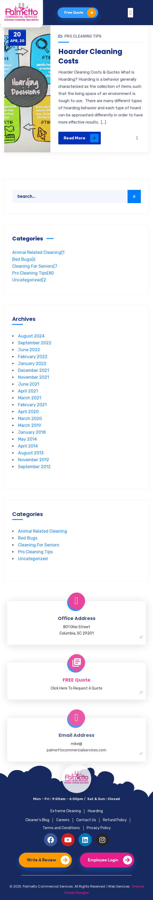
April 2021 (28, 391)
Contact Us (86, 820)
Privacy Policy (99, 828)
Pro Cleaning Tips (82, 36)
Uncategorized (29, 279)
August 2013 (30, 452)
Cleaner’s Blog (37, 820)
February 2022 (32, 356)
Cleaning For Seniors (34, 266)
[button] (130, 12)
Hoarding (95, 811)
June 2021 (28, 384)
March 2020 (30, 418)
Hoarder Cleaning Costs (90, 56)
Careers (62, 820)
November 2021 (33, 377)
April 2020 (28, 411)
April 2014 (28, 446)
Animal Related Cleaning (38, 252)
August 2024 (31, 336)
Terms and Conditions (61, 828)
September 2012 (34, 466)
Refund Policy (115, 820)
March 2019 (29, 425)
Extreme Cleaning (65, 811)
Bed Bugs (24, 259)
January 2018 (32, 432)
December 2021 (33, 370)
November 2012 (33, 459)
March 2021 (29, 397)
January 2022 (32, 363)
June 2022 (29, 349)
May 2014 (27, 439)
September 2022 (34, 342)
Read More (81, 138)
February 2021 (32, 404)
